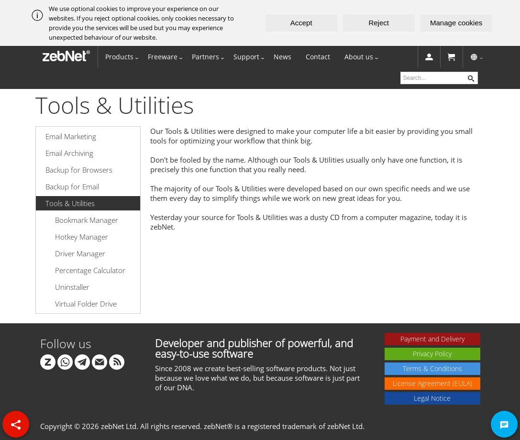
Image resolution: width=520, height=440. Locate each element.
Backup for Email (72, 186)
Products (119, 56)
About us (358, 56)
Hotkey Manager (81, 237)
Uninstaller (72, 287)
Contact (318, 56)
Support (246, 56)
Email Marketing (70, 136)
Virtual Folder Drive (86, 303)
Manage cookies (456, 23)
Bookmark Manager (86, 220)
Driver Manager (80, 253)
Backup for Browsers (78, 170)
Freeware (162, 56)
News (282, 56)
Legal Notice (432, 398)
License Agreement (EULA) (432, 383)
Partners (205, 56)
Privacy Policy (432, 353)
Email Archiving (69, 153)
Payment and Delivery (432, 338)
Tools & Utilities (70, 203)
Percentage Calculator (90, 270)
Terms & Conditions (432, 368)
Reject (378, 23)
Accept (301, 23)
